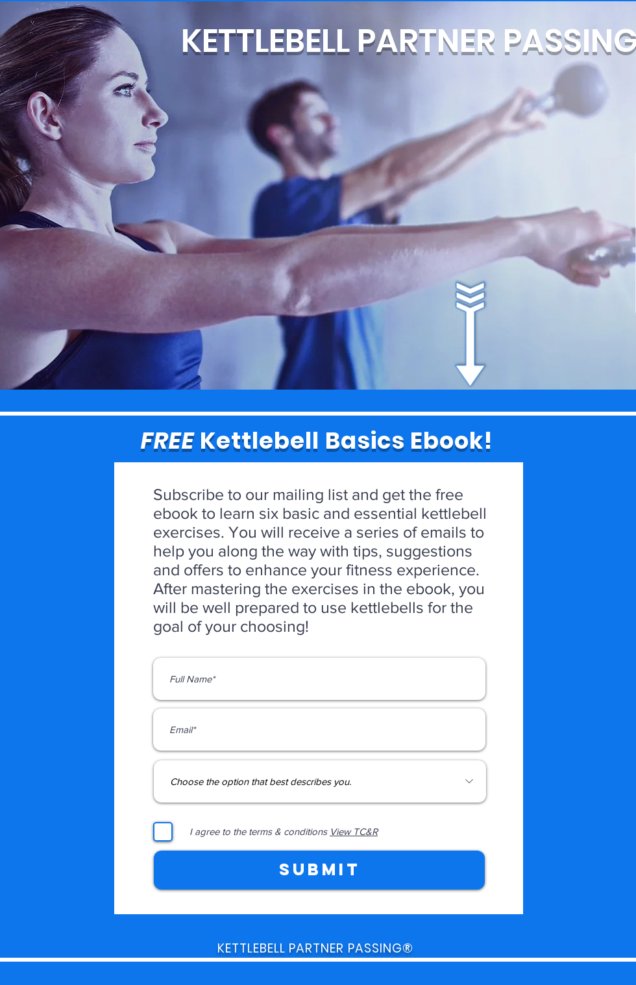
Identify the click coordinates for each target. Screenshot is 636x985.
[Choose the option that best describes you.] (320, 781)
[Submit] (319, 870)
